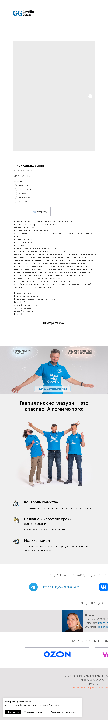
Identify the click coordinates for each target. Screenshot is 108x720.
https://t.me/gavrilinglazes (60, 587)
